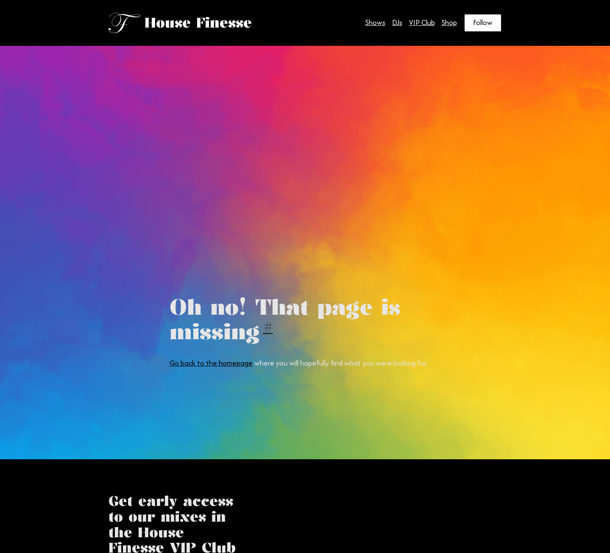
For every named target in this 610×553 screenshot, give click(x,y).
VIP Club (422, 22)
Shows (375, 22)
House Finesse (198, 23)
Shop (449, 22)
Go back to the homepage (211, 363)
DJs (397, 22)
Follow (483, 22)
